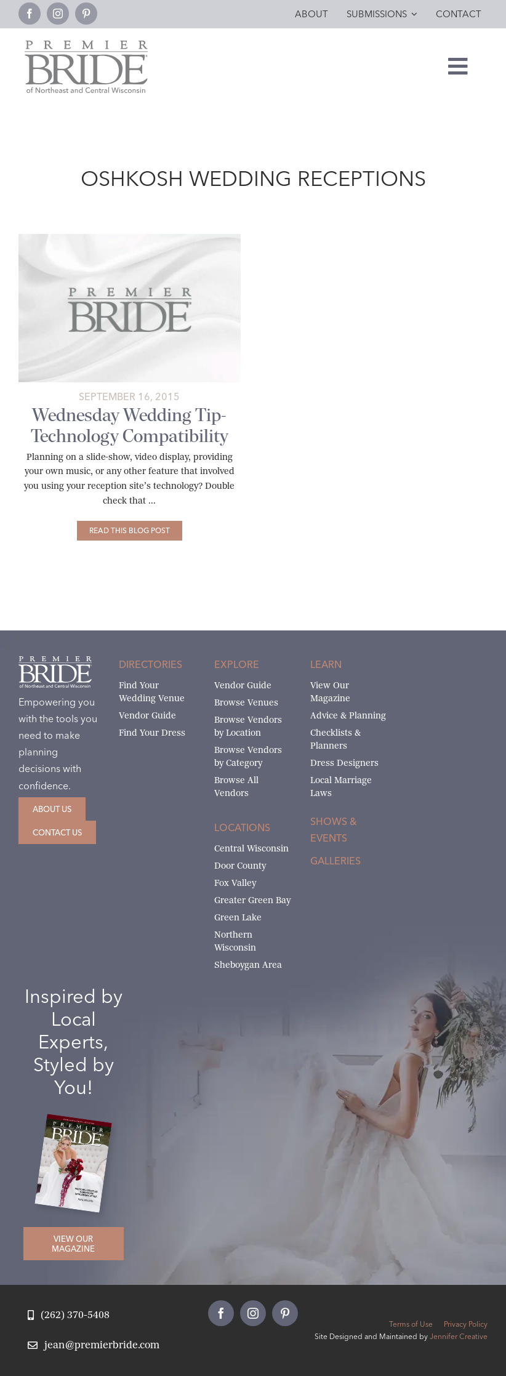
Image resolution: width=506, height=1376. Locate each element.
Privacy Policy (466, 1324)
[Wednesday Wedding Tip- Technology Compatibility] (129, 531)
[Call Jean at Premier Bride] (68, 1315)
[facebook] (29, 13)
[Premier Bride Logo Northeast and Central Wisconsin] (86, 45)
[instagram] (58, 13)
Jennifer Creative (459, 1336)
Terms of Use (411, 1324)
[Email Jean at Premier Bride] (93, 1345)
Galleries (335, 861)
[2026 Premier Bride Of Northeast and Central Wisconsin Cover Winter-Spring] (79, 1123)
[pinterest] (86, 13)
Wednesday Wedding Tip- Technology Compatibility (129, 425)
